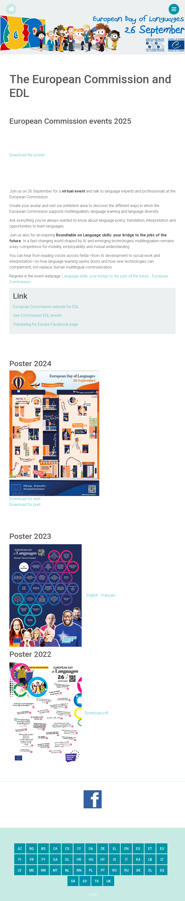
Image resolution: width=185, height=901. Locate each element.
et (150, 849)
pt (103, 870)
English (92, 595)
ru (126, 870)
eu (162, 849)
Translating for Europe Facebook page (45, 324)
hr (79, 859)
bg (31, 849)
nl (67, 870)
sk (138, 870)
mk (43, 870)
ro (114, 870)
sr (73, 881)
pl (91, 870)
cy (79, 849)
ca (55, 849)
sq (162, 870)
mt (55, 870)
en (126, 849)
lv (19, 870)
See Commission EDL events (37, 315)
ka (138, 859)
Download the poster (27, 155)
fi (19, 859)
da (91, 849)
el (114, 849)
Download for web (24, 498)
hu (91, 859)
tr (97, 881)
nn (79, 870)
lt (162, 859)
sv (85, 881)
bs (43, 849)
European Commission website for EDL (46, 306)
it (126, 859)
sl (150, 870)
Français (108, 595)
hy (102, 859)
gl (67, 859)
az (20, 849)
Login (92, 894)
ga (55, 859)
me (31, 870)
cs (67, 849)
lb (150, 859)
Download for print (24, 504)
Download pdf (58, 713)
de (103, 849)
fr (32, 859)
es (138, 849)
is (114, 859)
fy (43, 859)
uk (108, 881)
